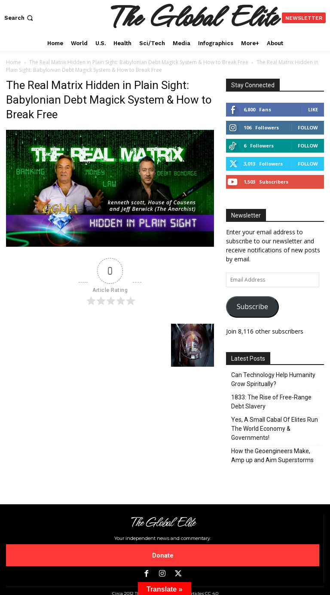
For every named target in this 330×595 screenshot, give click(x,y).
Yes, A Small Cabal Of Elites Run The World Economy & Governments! (274, 428)
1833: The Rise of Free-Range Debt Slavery (271, 402)
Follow (308, 127)
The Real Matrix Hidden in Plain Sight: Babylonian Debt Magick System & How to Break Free (138, 62)
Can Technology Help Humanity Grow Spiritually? (273, 379)
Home (13, 62)
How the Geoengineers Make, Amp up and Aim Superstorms (272, 455)
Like (313, 109)
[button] (19, 17)
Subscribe (252, 306)
